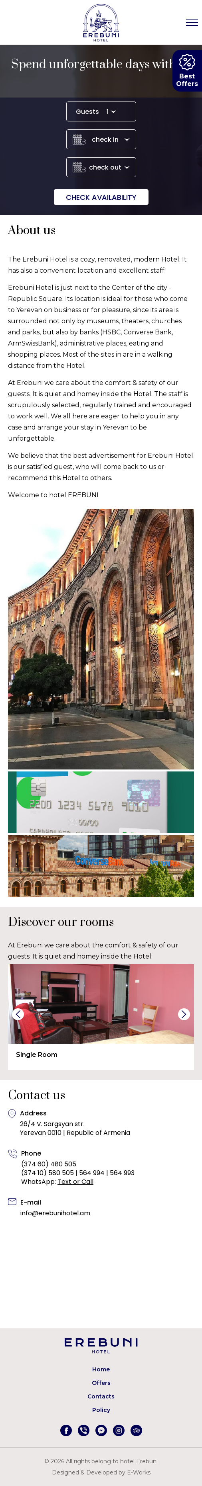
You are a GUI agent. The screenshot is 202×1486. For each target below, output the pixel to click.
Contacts (101, 1396)
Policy (101, 1410)
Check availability (101, 197)
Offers (101, 1382)
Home (101, 1369)
